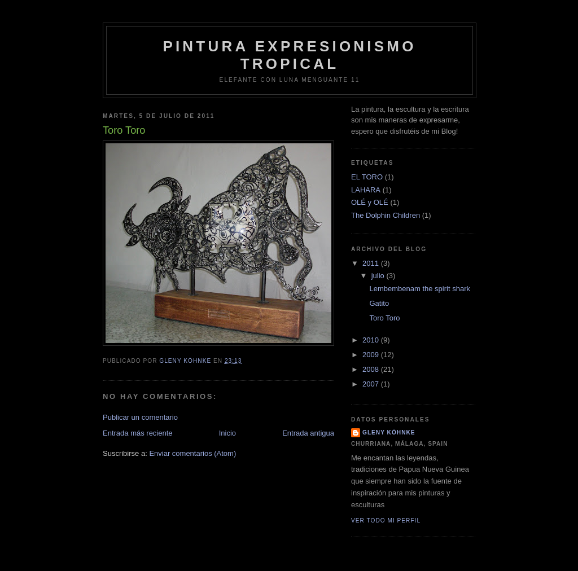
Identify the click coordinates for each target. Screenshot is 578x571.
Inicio (227, 433)
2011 (371, 263)
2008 (371, 369)
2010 (371, 340)
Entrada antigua (308, 433)
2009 (371, 354)
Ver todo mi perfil (386, 520)
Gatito (379, 303)
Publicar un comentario (140, 417)
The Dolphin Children (385, 215)
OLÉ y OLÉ (369, 202)
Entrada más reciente (138, 433)
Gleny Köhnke (388, 432)
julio (379, 275)
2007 (371, 384)
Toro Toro (384, 318)
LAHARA (365, 190)
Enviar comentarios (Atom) (192, 453)
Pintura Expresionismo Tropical (289, 55)
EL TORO (367, 177)
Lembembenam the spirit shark (419, 288)
